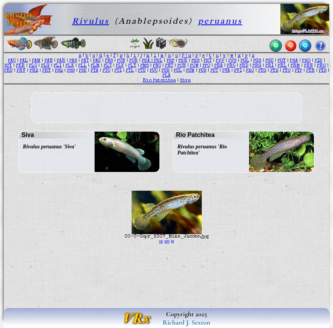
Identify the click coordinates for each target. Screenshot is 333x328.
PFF (220, 60)
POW (194, 65)
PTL (130, 70)
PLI (57, 65)
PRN (308, 65)
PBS (109, 60)
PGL (245, 60)
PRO (321, 65)
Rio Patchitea (159, 80)
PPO (206, 65)
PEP (170, 60)
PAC (12, 60)
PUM (190, 70)
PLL (82, 65)
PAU (97, 60)
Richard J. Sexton (186, 322)
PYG (262, 70)
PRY (46, 70)
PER (183, 60)
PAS (73, 60)
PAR (61, 60)
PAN (49, 60)
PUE (166, 70)
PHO (306, 60)
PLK (70, 65)
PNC (157, 65)
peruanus (220, 20)
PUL (178, 70)
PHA (294, 60)
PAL (24, 60)
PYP (298, 70)
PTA (94, 70)
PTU (142, 70)
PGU (269, 60)
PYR (310, 70)
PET (208, 60)
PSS (71, 70)
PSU (83, 70)
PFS (232, 60)
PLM (95, 65)
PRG (257, 65)
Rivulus (90, 20)
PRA (218, 65)
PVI (238, 70)
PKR (20, 65)
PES (195, 60)
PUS (202, 70)
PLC (33, 65)
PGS (257, 60)
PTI (118, 70)
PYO (287, 70)
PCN (121, 60)
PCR (133, 60)
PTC (106, 70)
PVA (226, 70)
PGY (282, 60)
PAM (36, 60)
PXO (250, 70)
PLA (166, 75)
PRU (8, 70)
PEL (158, 60)
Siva (185, 80)
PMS (144, 65)
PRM (295, 65)
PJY (8, 65)
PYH (274, 70)
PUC (154, 70)
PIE (318, 60)
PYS (323, 70)
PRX (34, 70)
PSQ (59, 70)
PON (181, 65)
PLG (45, 65)
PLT (108, 65)
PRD (244, 65)
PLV (120, 65)
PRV (21, 70)
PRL (282, 65)
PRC (231, 65)
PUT (214, 70)
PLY (132, 65)
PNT (169, 65)
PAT (85, 60)
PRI (269, 65)
